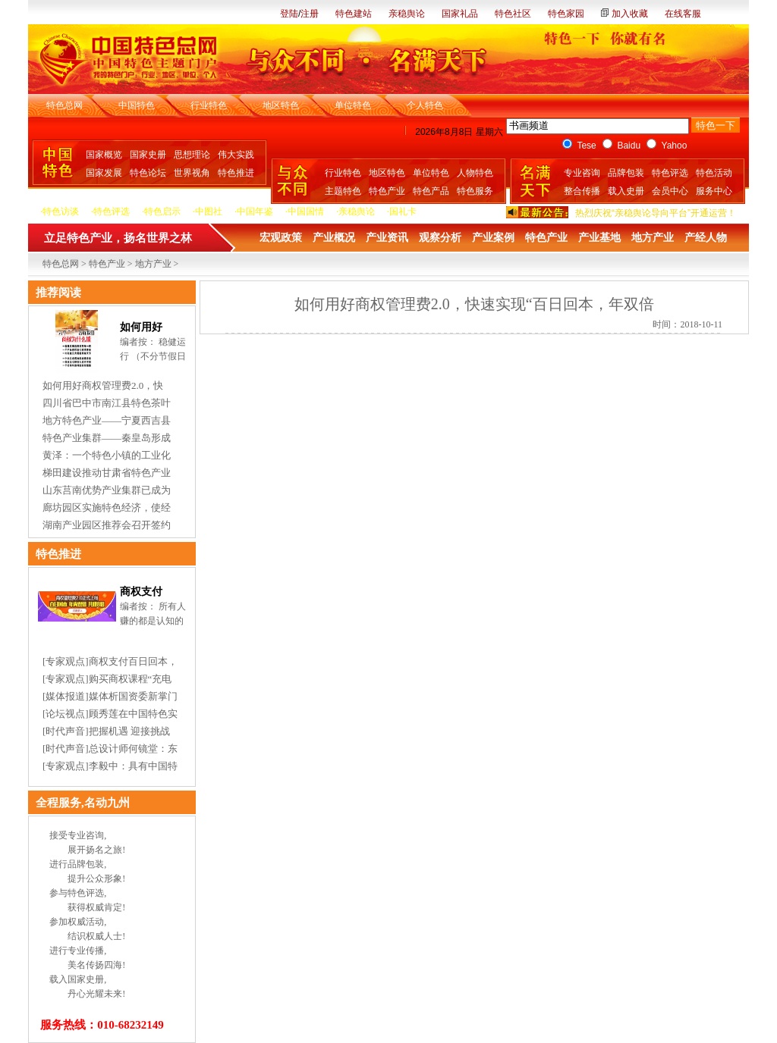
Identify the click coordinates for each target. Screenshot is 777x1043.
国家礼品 (460, 13)
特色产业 (387, 191)
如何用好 (141, 327)
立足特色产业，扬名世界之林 (118, 238)
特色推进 (236, 173)
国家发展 (104, 173)
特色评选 (670, 173)
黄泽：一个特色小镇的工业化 (106, 455)
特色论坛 (148, 173)
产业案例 (493, 237)
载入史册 (626, 191)
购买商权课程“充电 (130, 678)
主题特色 (343, 191)
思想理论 (192, 154)
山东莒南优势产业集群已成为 (106, 490)
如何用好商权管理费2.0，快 (102, 385)
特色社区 (513, 13)
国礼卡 (403, 211)
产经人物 (705, 237)
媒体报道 (65, 696)
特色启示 (162, 211)
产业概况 (334, 237)
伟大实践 (236, 154)
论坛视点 (65, 713)
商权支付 (141, 591)
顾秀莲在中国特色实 (133, 713)
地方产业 (652, 237)
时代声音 (65, 731)
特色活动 (714, 173)
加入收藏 (630, 13)
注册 (309, 13)
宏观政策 (281, 237)
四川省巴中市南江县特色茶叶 (106, 403)
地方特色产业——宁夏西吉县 (106, 420)
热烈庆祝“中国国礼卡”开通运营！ (642, 205)
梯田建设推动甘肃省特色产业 (106, 472)
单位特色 (353, 105)
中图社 (208, 211)
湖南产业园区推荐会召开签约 (106, 525)
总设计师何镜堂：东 (133, 748)
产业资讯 (387, 237)
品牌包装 (626, 173)
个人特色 (425, 105)
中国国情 (306, 211)
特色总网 (64, 105)
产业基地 (599, 237)
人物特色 (475, 173)
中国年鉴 (255, 211)
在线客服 (683, 13)
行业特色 (208, 105)
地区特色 (281, 105)
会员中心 (670, 191)
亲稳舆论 (406, 13)
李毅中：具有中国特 (133, 766)
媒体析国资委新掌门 (133, 696)
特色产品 (431, 191)
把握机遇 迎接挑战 (129, 731)
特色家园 (566, 13)
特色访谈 (60, 211)
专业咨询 (582, 173)
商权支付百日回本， (133, 661)
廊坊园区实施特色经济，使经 (106, 507)
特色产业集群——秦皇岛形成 (106, 437)
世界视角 (192, 173)
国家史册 (148, 154)
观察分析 (440, 237)
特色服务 (475, 191)
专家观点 (65, 661)
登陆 (289, 13)
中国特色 (136, 105)
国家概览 (104, 154)
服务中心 (714, 191)
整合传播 (582, 191)
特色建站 (353, 13)
